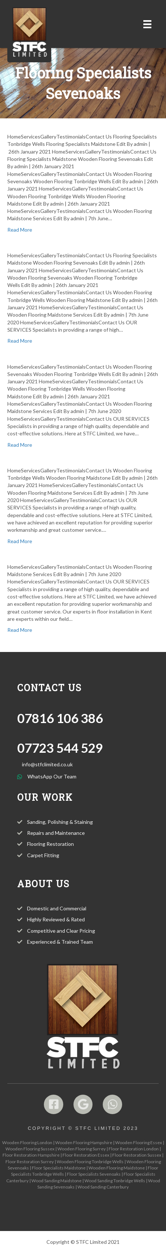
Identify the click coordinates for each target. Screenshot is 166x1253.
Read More (19, 229)
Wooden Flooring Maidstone (116, 1168)
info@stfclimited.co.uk (47, 764)
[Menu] (147, 24)
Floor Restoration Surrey (29, 1161)
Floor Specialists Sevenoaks (94, 1174)
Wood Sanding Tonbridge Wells (114, 1180)
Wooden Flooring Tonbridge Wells (90, 1161)
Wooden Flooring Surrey (81, 1148)
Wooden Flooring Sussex (29, 1148)
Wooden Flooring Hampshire (83, 1142)
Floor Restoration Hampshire (31, 1155)
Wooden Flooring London (27, 1142)
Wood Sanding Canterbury (103, 1187)
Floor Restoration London (134, 1148)
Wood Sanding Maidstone (56, 1180)
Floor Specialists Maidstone (59, 1168)
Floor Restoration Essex (86, 1155)
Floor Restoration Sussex (136, 1155)
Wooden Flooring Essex (138, 1142)
